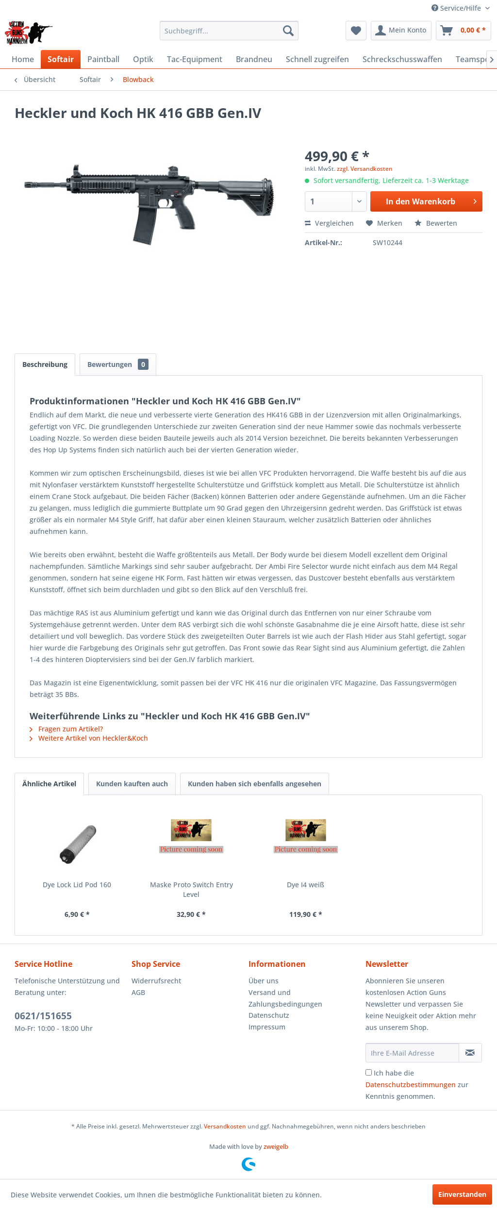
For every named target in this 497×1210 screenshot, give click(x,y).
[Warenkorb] (463, 30)
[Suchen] (288, 30)
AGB (138, 992)
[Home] (23, 59)
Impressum (266, 1026)
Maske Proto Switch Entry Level (191, 889)
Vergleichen (329, 223)
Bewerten (435, 223)
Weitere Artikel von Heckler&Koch (89, 738)
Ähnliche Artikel (49, 783)
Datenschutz (268, 1015)
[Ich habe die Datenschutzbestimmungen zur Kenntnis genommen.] (368, 1072)
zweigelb (276, 1146)
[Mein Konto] (401, 30)
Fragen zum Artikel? (66, 728)
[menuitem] (229, 30)
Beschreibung (44, 364)
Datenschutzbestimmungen (410, 1084)
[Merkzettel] (356, 30)
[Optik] (143, 59)
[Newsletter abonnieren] (470, 1052)
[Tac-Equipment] (194, 59)
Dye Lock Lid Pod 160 (77, 884)
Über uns (263, 980)
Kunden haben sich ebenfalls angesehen (254, 783)
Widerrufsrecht (156, 980)
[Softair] (61, 59)
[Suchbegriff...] (229, 30)
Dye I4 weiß (305, 884)
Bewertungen (118, 364)
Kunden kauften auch (132, 783)
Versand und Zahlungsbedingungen (285, 998)
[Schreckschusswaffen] (402, 59)
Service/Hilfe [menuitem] (457, 8)
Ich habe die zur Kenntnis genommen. (416, 1084)
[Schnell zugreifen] (317, 59)
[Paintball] (103, 59)
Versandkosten (225, 1126)
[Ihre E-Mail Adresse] (412, 1052)
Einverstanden (462, 1194)
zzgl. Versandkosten (365, 169)
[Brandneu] (254, 59)
